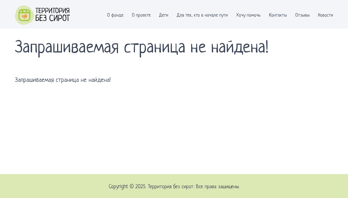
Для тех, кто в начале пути (202, 15)
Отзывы (302, 15)
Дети (163, 15)
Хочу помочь (248, 15)
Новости (325, 15)
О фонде (115, 15)
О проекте (141, 15)
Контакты (278, 15)
